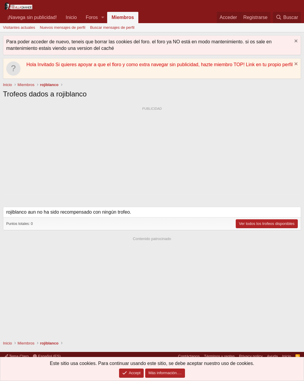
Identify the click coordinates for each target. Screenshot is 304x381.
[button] (102, 17)
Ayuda (272, 356)
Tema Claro (16, 356)
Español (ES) (47, 356)
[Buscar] (287, 17)
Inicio (71, 17)
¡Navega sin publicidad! (32, 17)
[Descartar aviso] (295, 42)
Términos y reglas (219, 356)
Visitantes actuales (19, 27)
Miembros (123, 17)
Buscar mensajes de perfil (112, 27)
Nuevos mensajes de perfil (62, 27)
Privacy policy (250, 356)
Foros (92, 17)
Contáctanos (189, 356)
